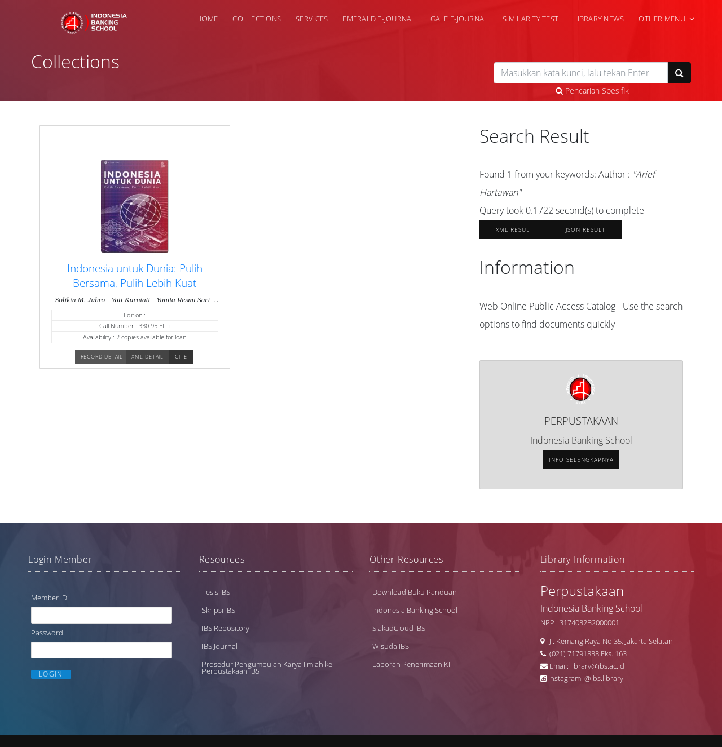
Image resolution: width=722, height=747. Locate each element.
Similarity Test (530, 18)
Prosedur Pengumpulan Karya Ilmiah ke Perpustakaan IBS (267, 670)
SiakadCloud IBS (398, 631)
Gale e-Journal (459, 18)
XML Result (514, 233)
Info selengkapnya (581, 463)
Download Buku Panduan (414, 595)
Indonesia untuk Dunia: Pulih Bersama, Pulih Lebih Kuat (134, 280)
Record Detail (102, 361)
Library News (598, 18)
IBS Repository (225, 631)
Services (312, 18)
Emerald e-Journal (378, 18)
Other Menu (662, 18)
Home (207, 18)
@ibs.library (603, 681)
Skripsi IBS (218, 613)
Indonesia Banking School (414, 613)
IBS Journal (219, 649)
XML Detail (147, 361)
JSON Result (585, 233)
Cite (181, 361)
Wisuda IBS (390, 649)
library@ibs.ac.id (597, 669)
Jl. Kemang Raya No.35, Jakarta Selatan (608, 644)
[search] (581, 72)
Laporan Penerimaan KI (411, 667)
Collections (256, 18)
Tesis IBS (216, 595)
